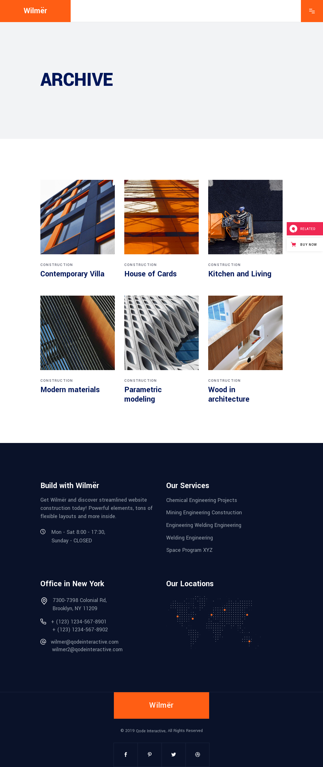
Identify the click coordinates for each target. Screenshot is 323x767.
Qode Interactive (151, 731)
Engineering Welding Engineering (203, 525)
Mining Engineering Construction (204, 512)
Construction (56, 265)
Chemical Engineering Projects (201, 500)
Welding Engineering (189, 537)
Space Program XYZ (189, 550)
